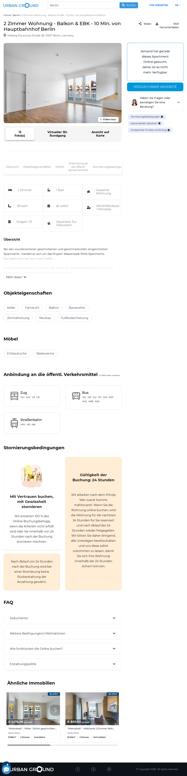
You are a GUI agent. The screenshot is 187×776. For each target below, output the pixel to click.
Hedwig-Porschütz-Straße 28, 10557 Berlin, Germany (40, 35)
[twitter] (109, 769)
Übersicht (12, 166)
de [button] (177, 5)
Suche (129, 5)
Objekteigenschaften (37, 166)
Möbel (60, 166)
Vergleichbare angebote (155, 87)
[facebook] (78, 769)
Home (7, 15)
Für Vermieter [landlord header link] (158, 5)
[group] (33, 717)
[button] (55, 710)
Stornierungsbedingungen (110, 166)
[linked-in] (93, 769)
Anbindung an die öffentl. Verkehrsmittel (78, 167)
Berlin (16, 15)
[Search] (93, 5)
